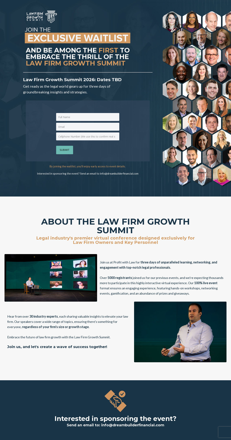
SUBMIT (64, 150)
